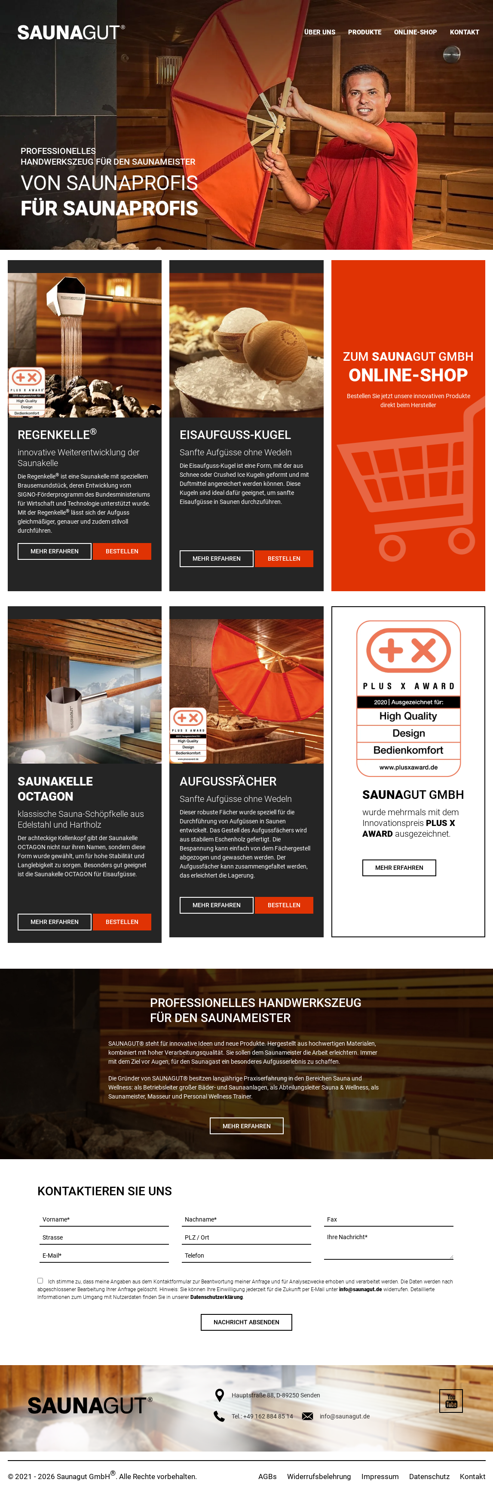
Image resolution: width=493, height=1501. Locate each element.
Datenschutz (429, 1476)
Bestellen (122, 551)
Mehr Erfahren (399, 867)
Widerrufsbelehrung (319, 1476)
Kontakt (473, 1476)
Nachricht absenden (246, 1322)
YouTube (451, 1401)
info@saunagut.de (360, 1289)
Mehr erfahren (55, 551)
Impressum (380, 1476)
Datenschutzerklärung (216, 1297)
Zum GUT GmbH (408, 357)
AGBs (267, 1476)
